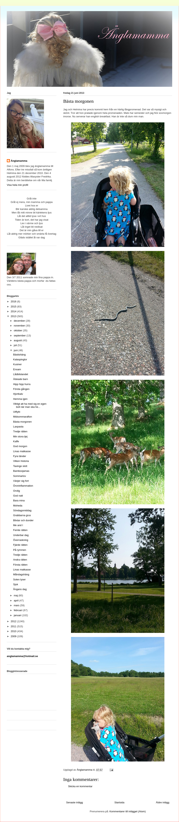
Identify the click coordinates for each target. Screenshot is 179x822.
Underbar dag (21, 535)
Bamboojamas (21, 470)
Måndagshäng (21, 574)
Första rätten (20, 564)
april (16, 600)
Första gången (21, 389)
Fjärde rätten (20, 544)
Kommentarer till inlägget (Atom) (127, 811)
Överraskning (20, 540)
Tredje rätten (20, 431)
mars (17, 605)
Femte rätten (20, 530)
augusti (18, 340)
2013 (14, 316)
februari (18, 610)
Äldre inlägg (162, 802)
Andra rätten (20, 559)
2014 (14, 311)
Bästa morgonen (22, 421)
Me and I (18, 525)
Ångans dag (19, 589)
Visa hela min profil (17, 184)
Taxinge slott (20, 466)
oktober (18, 330)
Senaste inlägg (74, 802)
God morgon (20, 446)
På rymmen (19, 549)
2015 (14, 306)
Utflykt (16, 411)
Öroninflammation (23, 485)
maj (16, 595)
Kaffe (16, 441)
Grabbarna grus (22, 515)
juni (16, 350)
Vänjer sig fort (21, 480)
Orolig (16, 490)
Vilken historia (21, 461)
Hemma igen (20, 398)
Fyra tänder (19, 456)
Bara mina (19, 500)
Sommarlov (19, 476)
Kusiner (17, 364)
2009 (14, 636)
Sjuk (15, 584)
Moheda (17, 505)
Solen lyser (19, 579)
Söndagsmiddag (22, 510)
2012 (14, 621)
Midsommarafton (22, 416)
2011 (14, 626)
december (20, 320)
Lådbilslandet (20, 374)
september (20, 335)
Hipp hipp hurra (21, 384)
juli (16, 345)
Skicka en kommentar (80, 786)
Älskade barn (20, 379)
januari (18, 615)
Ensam (17, 369)
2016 (14, 301)
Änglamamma (19, 160)
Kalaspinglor (20, 359)
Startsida (119, 802)
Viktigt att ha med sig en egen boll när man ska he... (29, 405)
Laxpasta (18, 426)
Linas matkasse (22, 451)
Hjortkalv (18, 393)
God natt (18, 495)
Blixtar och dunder (23, 520)
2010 (14, 631)
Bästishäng (19, 354)
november (20, 325)
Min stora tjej (20, 436)
